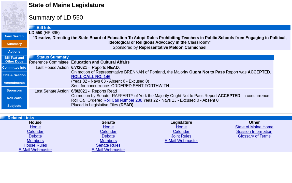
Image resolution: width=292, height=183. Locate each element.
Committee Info (14, 67)
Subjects (14, 106)
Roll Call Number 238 (123, 100)
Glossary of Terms (254, 136)
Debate (35, 136)
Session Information (254, 131)
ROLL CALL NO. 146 (90, 76)
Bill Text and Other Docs (14, 59)
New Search (14, 36)
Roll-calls (14, 98)
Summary (14, 44)
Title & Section (14, 75)
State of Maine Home (254, 127)
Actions (14, 51)
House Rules (35, 145)
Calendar (35, 131)
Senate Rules (108, 145)
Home (35, 127)
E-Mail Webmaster (35, 150)
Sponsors (14, 90)
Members (35, 141)
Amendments (14, 83)
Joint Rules (181, 136)
